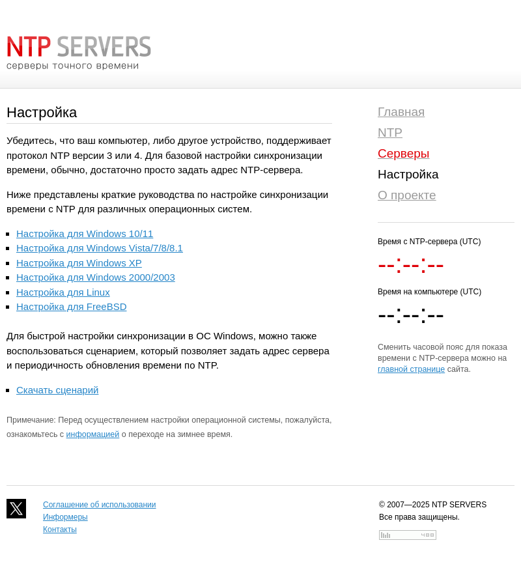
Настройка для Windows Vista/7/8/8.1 (99, 247)
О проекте (407, 195)
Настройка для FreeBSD (71, 306)
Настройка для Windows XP (79, 262)
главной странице (411, 369)
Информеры (65, 517)
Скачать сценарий (57, 389)
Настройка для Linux (63, 292)
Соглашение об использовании (99, 504)
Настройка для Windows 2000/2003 (95, 277)
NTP (390, 132)
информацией (93, 434)
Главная (401, 112)
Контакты (60, 529)
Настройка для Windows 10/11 (84, 233)
